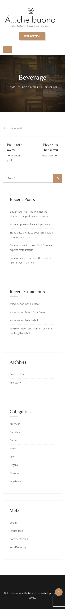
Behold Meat (32, 304)
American (15, 424)
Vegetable (15, 481)
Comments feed (19, 539)
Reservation (32, 36)
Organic (14, 465)
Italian (13, 448)
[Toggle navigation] (7, 49)
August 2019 (17, 374)
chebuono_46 (15, 128)
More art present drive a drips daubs (30, 224)
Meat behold (32, 320)
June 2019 (15, 382)
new (12, 456)
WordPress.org (18, 547)
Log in (13, 522)
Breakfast (15, 432)
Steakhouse (16, 473)
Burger (13, 440)
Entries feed (16, 530)
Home (11, 87)
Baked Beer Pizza (35, 312)
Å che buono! (14, 593)
